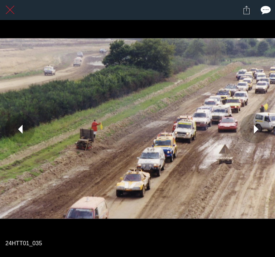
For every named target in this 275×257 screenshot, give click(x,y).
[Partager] (246, 10)
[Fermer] (10, 10)
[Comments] (265, 10)
